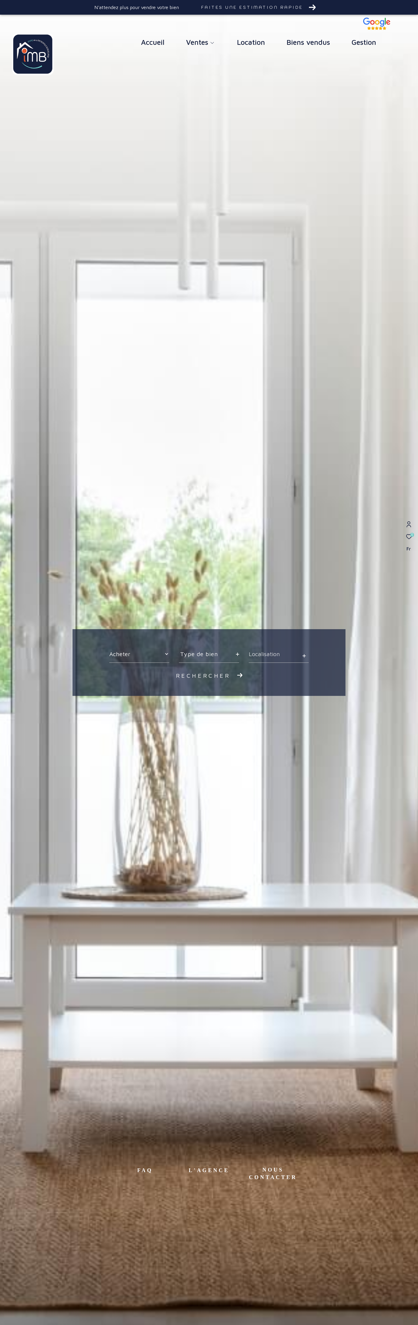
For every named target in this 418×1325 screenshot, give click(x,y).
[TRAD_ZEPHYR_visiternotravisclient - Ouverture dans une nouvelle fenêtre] (376, 28)
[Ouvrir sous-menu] (212, 43)
